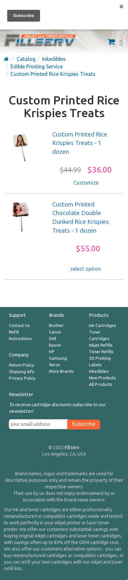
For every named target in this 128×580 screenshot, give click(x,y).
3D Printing (100, 358)
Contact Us (19, 325)
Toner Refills (101, 351)
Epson (55, 345)
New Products (102, 377)
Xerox (54, 364)
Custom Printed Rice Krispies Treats (53, 74)
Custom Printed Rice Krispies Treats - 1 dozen (79, 143)
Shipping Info (21, 371)
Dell (52, 338)
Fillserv (72, 447)
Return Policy (21, 365)
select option (85, 269)
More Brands (61, 371)
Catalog (26, 59)
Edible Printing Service (37, 66)
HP (51, 351)
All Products (101, 384)
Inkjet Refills (101, 345)
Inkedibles (54, 59)
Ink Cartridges (102, 325)
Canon (55, 332)
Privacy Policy (22, 378)
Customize (85, 183)
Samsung (58, 358)
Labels (95, 364)
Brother (56, 325)
